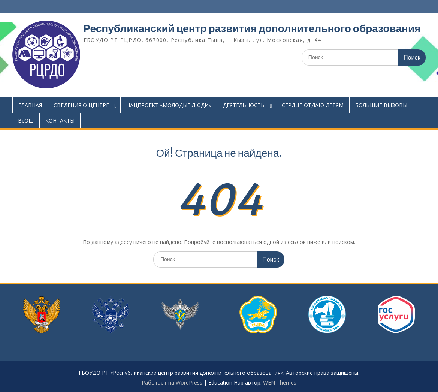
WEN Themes (279, 382)
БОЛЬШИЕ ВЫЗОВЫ (381, 105)
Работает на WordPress (172, 382)
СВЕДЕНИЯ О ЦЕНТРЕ (81, 105)
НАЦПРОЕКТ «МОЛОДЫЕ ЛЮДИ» (168, 105)
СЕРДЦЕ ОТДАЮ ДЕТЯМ (313, 105)
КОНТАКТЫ (60, 120)
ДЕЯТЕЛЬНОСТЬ (244, 105)
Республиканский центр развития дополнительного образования (252, 28)
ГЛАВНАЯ (30, 105)
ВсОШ (26, 120)
